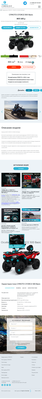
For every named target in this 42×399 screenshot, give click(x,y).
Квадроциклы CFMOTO (7, 10)
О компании (34, 357)
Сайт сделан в (23, 391)
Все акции (21, 168)
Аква (2, 367)
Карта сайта (38, 390)
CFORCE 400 (14, 194)
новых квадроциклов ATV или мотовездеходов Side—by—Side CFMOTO (10, 202)
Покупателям (35, 372)
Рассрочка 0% (8, 27)
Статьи (33, 364)
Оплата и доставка (36, 367)
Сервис (22, 357)
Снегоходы (4, 362)
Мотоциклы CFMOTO (6, 359)
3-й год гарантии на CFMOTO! (30, 225)
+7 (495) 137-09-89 (35, 2)
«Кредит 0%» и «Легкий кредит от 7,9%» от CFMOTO (30, 192)
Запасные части (5, 377)
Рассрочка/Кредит (28, 67)
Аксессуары (4, 375)
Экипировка (4, 372)
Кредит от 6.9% (20, 27)
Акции (33, 375)
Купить (14, 67)
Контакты (34, 359)
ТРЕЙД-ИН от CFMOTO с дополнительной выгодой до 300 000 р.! (9, 191)
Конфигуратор (34, 27)
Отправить (21, 347)
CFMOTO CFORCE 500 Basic (19, 10)
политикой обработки (25, 343)
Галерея (33, 370)
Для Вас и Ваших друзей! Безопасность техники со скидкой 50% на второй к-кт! (9, 227)
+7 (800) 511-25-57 (6, 6)
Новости (34, 362)
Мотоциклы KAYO (5, 370)
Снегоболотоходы (5, 364)
